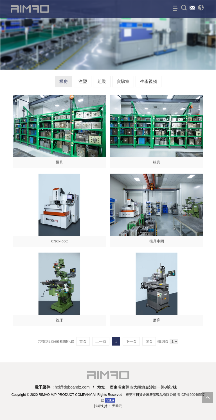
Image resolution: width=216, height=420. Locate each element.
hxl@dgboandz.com (72, 387)
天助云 (117, 406)
